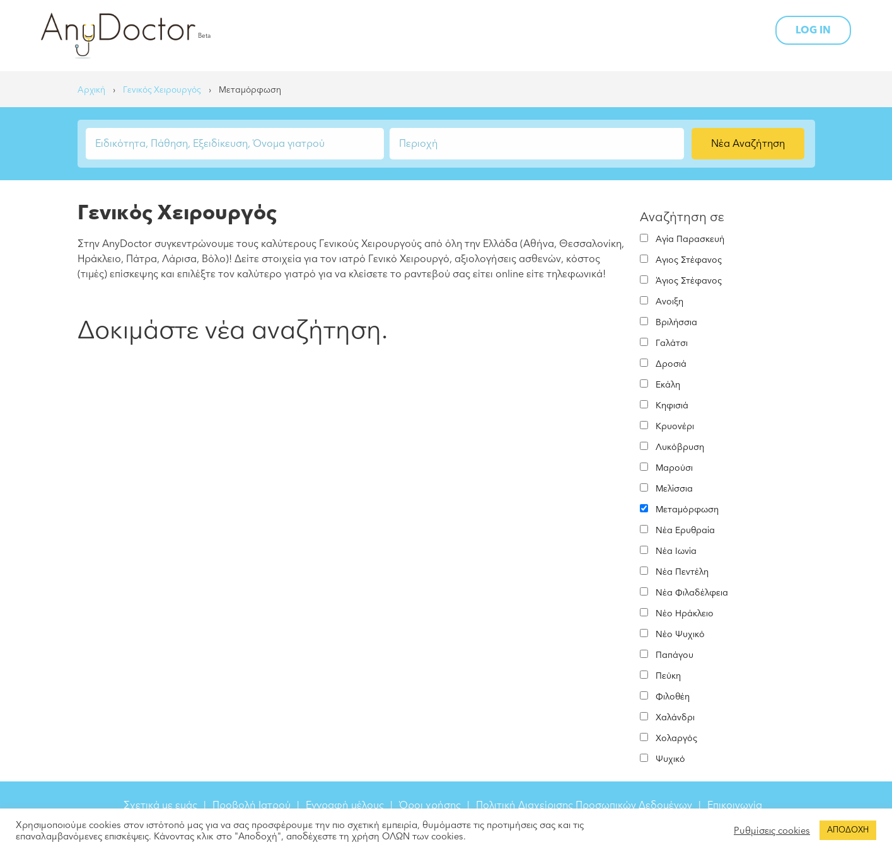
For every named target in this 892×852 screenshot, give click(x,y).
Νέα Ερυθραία (685, 530)
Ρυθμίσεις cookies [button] (772, 830)
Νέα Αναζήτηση (748, 144)
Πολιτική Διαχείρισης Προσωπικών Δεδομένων (584, 805)
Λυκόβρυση (680, 447)
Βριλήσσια (676, 322)
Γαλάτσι (672, 343)
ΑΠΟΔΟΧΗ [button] (848, 830)
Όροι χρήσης (430, 805)
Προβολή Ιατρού (251, 805)
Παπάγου (674, 655)
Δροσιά (671, 364)
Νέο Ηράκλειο (685, 613)
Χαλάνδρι (675, 717)
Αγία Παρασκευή (690, 239)
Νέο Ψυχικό (680, 634)
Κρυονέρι (675, 426)
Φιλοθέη (673, 697)
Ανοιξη (669, 302)
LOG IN (813, 30)
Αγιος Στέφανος (689, 260)
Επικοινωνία (734, 805)
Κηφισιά (672, 406)
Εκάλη (668, 385)
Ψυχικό (670, 759)
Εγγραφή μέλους (345, 805)
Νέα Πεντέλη (682, 572)
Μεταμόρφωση (687, 509)
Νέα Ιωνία (676, 551)
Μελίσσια (674, 489)
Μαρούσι (674, 468)
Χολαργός (676, 738)
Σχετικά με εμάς (160, 805)
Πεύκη (668, 676)
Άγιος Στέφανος (689, 281)
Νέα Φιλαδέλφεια (692, 593)
